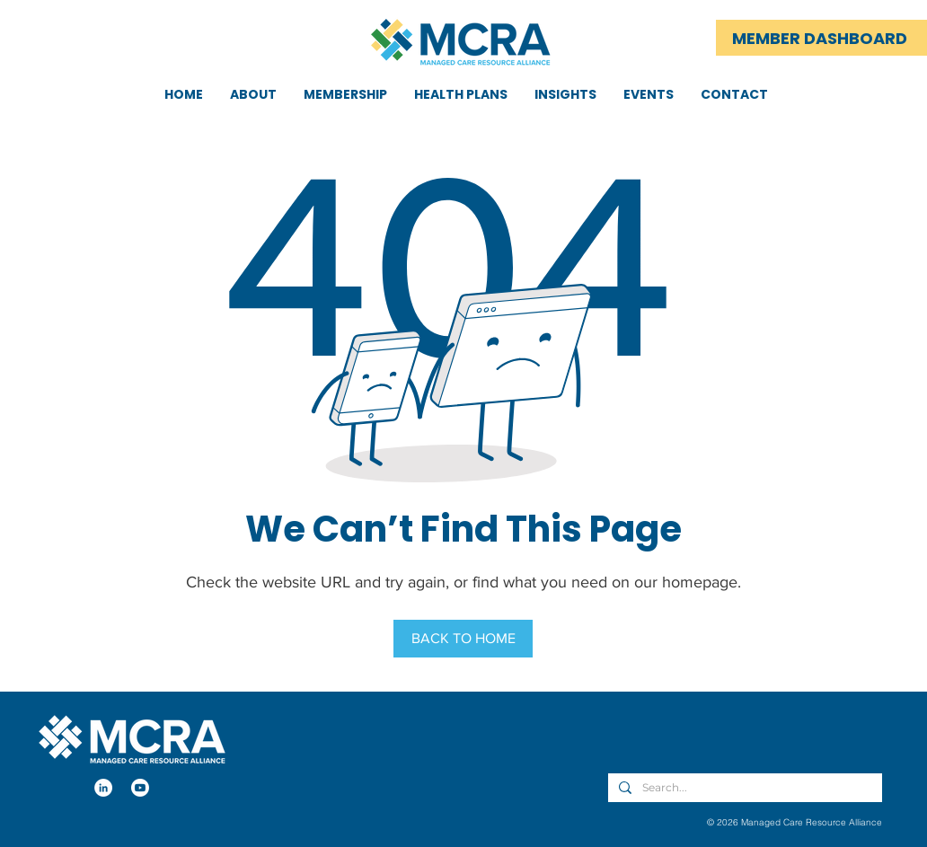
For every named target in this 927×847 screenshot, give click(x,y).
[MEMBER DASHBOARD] (821, 38)
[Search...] (743, 788)
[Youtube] (140, 788)
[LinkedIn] (103, 788)
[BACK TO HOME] (463, 638)
